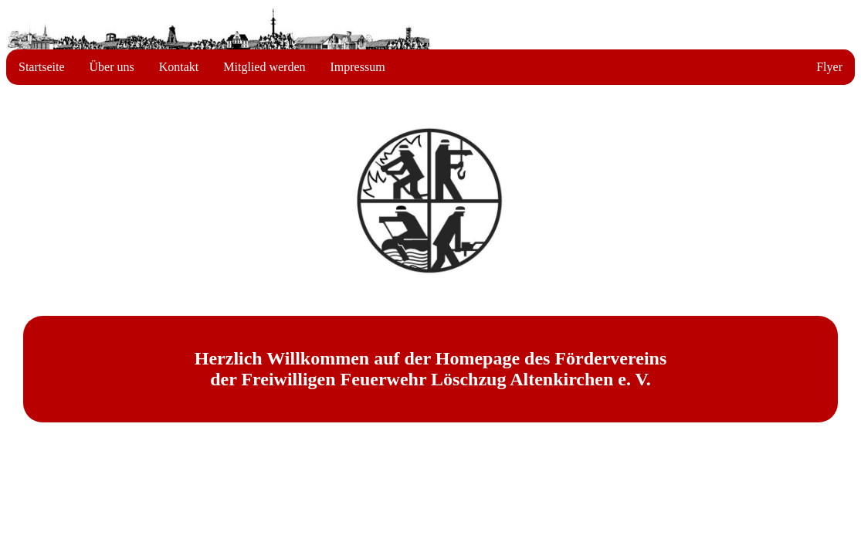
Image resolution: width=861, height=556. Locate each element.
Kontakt (179, 66)
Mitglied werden (264, 66)
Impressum (358, 66)
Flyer (829, 66)
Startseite (42, 66)
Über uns (112, 66)
